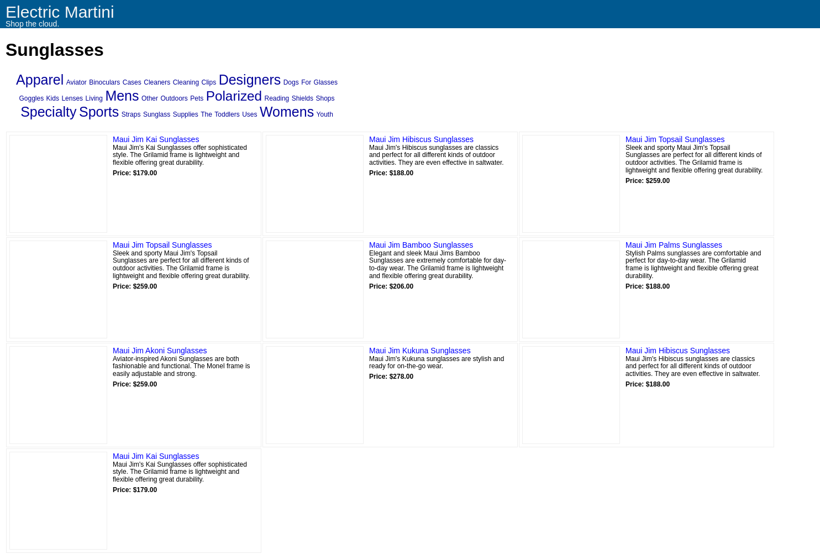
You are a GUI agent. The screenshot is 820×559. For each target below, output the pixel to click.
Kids (52, 98)
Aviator (76, 82)
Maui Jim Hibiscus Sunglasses (421, 139)
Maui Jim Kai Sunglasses (156, 139)
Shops (325, 98)
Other (149, 98)
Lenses (72, 98)
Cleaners (157, 82)
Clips (209, 82)
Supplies (185, 114)
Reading (277, 98)
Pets (196, 98)
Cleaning (186, 82)
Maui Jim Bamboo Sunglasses (421, 245)
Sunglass (156, 114)
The (206, 114)
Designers (250, 79)
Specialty (48, 111)
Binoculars (104, 82)
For (306, 82)
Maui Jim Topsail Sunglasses (675, 139)
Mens (122, 95)
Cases (132, 82)
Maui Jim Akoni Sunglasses (160, 350)
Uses (249, 114)
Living (94, 98)
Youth (325, 114)
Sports (99, 111)
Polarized (234, 95)
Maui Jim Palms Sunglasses (673, 245)
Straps (131, 114)
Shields (302, 98)
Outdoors (173, 98)
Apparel (40, 79)
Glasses (326, 82)
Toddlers (226, 114)
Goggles (31, 98)
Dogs (291, 82)
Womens (287, 111)
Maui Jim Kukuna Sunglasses (420, 350)
